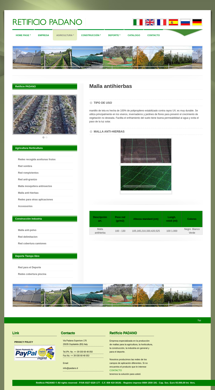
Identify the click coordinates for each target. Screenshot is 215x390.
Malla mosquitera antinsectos (35, 186)
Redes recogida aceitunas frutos (36, 159)
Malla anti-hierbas (28, 192)
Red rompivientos (28, 172)
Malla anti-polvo (27, 230)
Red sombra (25, 166)
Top (199, 320)
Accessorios (25, 206)
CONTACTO (116, 370)
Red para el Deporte (29, 267)
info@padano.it (70, 368)
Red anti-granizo (27, 179)
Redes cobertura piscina (32, 274)
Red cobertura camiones (32, 243)
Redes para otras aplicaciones (35, 199)
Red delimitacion (27, 236)
